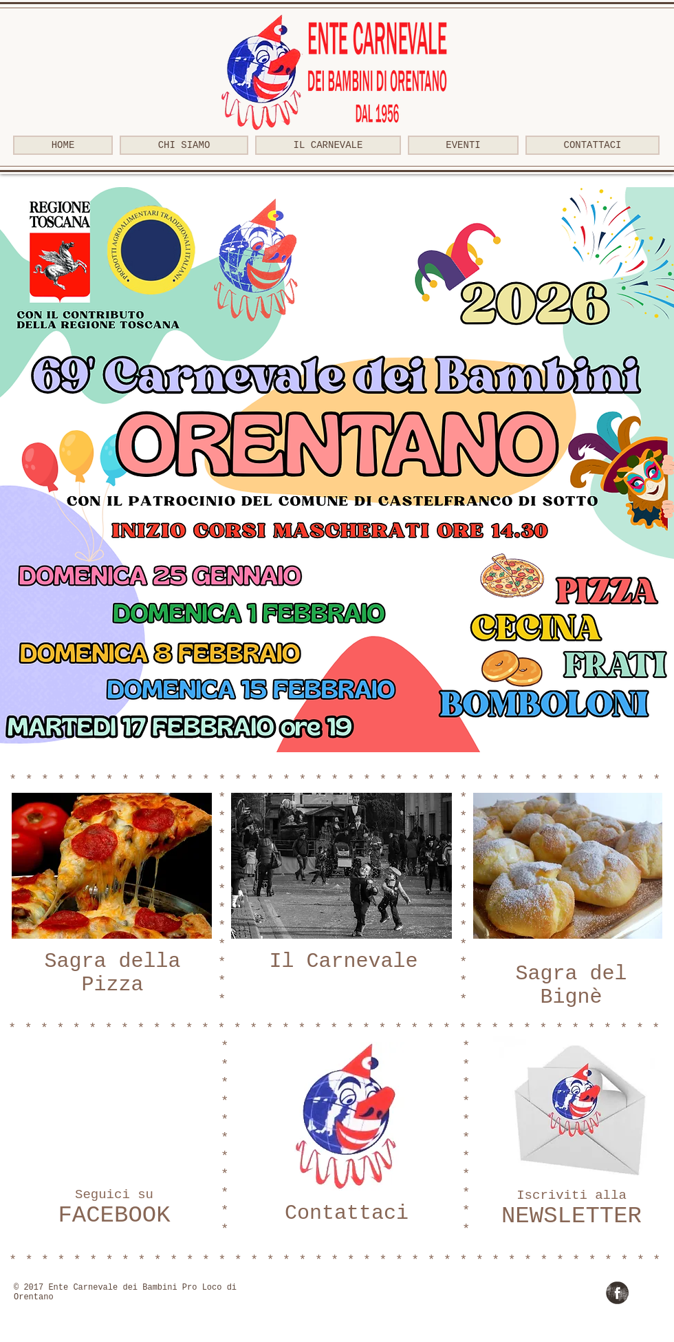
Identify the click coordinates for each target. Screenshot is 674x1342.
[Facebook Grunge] (617, 1292)
